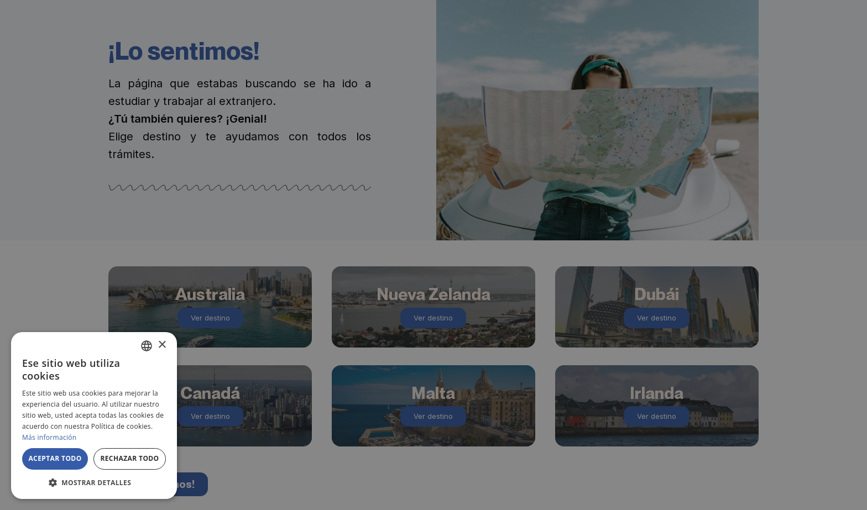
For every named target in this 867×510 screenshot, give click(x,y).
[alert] (433, 255)
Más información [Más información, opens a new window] (49, 437)
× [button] (162, 345)
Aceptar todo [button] (54, 458)
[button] (94, 482)
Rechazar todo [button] (129, 458)
